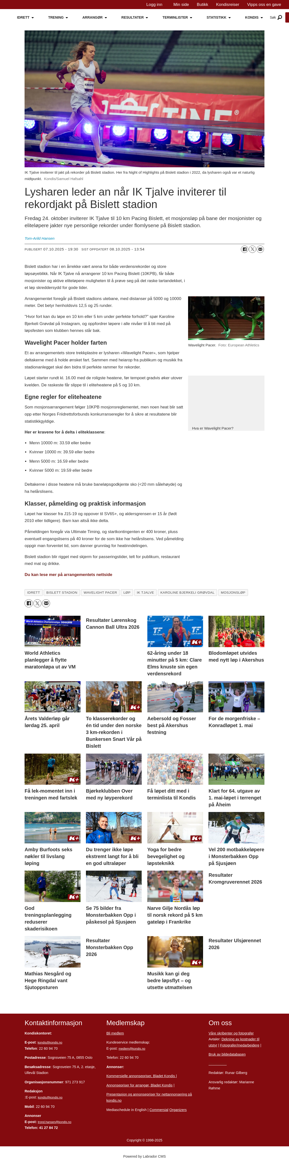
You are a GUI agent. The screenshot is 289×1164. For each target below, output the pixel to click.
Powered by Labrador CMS (144, 1156)
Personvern (217, 1064)
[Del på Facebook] (244, 249)
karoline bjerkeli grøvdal (187, 592)
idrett (33, 592)
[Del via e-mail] (260, 249)
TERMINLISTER (175, 17)
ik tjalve (145, 592)
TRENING (56, 17)
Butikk (202, 4)
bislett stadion (61, 592)
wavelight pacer (100, 592)
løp (127, 592)
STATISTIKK (216, 17)
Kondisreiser (227, 4)
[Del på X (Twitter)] (252, 249)
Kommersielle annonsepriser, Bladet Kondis (141, 1076)
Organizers (178, 1110)
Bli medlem (115, 1033)
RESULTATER (132, 17)
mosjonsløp (233, 592)
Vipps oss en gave (264, 4)
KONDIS (251, 17)
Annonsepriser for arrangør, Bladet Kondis (139, 1085)
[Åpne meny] (280, 17)
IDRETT (23, 17)
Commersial (159, 1110)
